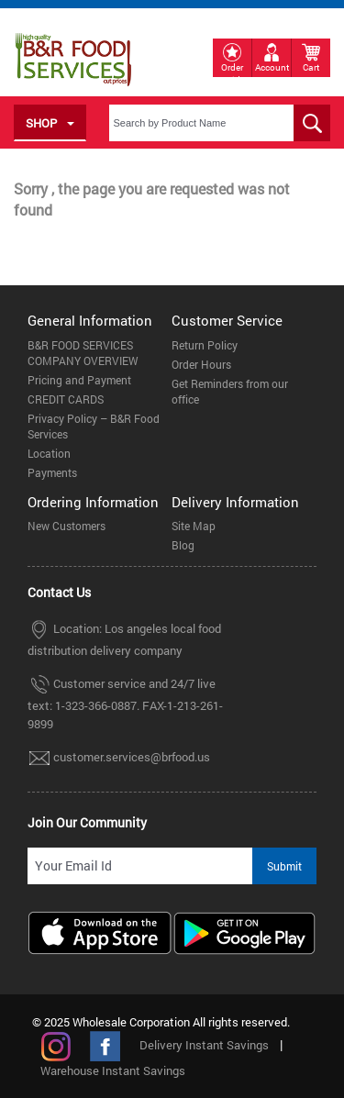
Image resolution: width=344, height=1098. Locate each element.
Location (49, 453)
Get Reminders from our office (230, 391)
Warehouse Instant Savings (112, 1070)
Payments (52, 472)
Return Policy (205, 345)
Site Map (194, 525)
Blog (183, 545)
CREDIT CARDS (66, 399)
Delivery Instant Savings (204, 1045)
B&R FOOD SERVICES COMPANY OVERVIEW (83, 353)
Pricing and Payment (79, 379)
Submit (284, 866)
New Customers (66, 525)
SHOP (50, 123)
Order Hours (201, 364)
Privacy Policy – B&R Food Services (94, 426)
